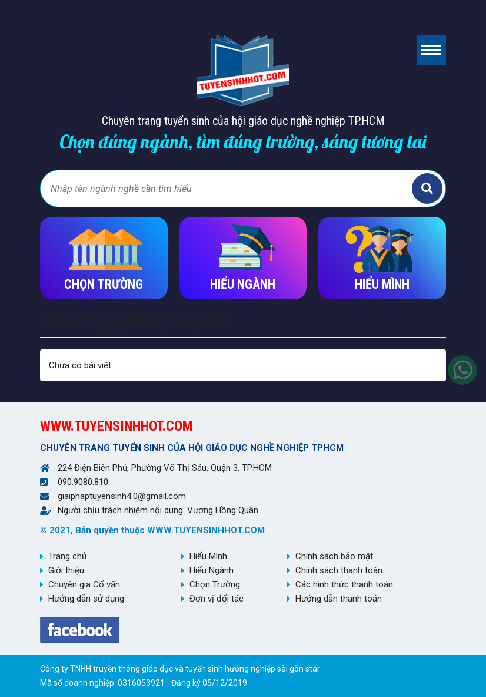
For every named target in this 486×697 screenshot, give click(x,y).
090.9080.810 (83, 482)
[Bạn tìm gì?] (228, 188)
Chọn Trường (214, 584)
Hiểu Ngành (211, 570)
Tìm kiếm (427, 188)
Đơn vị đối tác (216, 598)
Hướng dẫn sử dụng (86, 598)
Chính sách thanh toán (338, 570)
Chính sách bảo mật (334, 556)
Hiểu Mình (208, 556)
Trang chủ (67, 556)
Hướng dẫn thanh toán (338, 598)
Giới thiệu (66, 570)
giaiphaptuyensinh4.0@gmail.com (122, 496)
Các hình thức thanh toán (344, 584)
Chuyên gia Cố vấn (84, 584)
